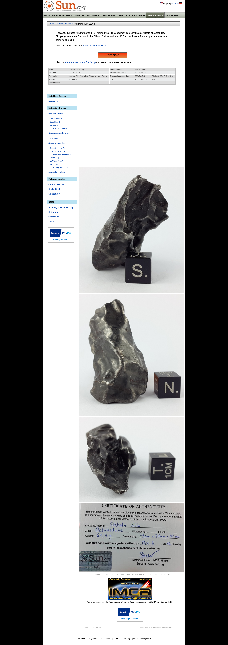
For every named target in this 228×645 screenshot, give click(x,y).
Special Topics (172, 15)
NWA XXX (54, 164)
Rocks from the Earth (58, 148)
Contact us (53, 217)
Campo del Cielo (56, 119)
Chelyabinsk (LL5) (57, 151)
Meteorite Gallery (155, 15)
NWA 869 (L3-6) (56, 161)
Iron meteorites (55, 114)
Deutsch (175, 3)
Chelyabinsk (54, 189)
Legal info (93, 638)
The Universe (123, 15)
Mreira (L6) (54, 158)
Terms (51, 221)
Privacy (127, 638)
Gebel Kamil (55, 122)
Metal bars (53, 102)
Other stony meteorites (59, 167)
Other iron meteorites (58, 128)
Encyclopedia (138, 15)
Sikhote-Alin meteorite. (95, 45)
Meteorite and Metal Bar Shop (66, 15)
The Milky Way (108, 15)
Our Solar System (90, 15)
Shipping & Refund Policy (60, 207)
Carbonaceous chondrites (60, 154)
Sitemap (81, 638)
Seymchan (54, 138)
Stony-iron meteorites (59, 133)
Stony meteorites (56, 143)
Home (47, 15)
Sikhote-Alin (55, 125)
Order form (53, 212)
